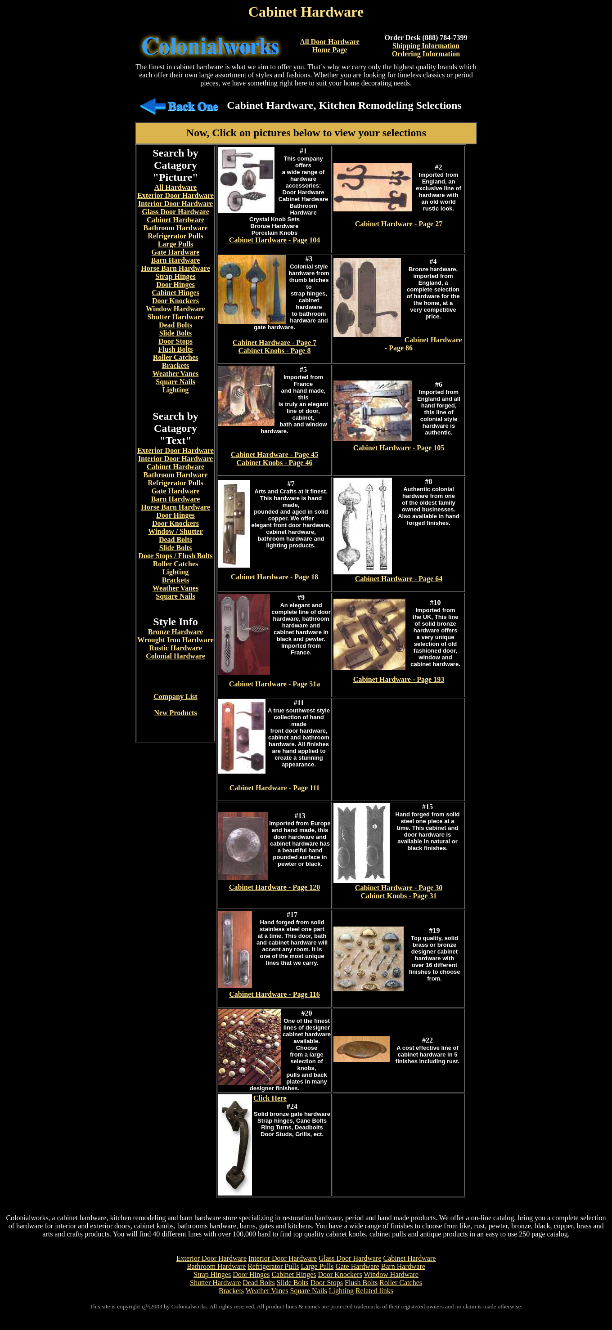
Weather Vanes (175, 373)
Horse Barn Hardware (175, 268)
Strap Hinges (175, 276)
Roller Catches (175, 357)
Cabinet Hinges (175, 292)
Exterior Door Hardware (175, 195)
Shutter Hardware (175, 317)
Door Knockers (175, 301)
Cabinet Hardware (175, 220)
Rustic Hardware (175, 648)
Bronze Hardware (175, 632)
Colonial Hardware (175, 656)
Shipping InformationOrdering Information (426, 50)
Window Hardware (175, 309)
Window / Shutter (175, 531)
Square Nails (175, 381)
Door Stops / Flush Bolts (175, 556)
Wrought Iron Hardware (175, 640)
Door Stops (175, 341)
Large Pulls (176, 244)
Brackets (175, 365)
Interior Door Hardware (175, 203)
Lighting (175, 390)
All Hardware (175, 187)
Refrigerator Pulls (175, 236)
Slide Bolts (175, 333)
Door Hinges (175, 284)
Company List (175, 696)
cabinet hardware (198, 67)
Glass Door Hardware (175, 211)
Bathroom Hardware (176, 228)
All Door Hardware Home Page (330, 46)
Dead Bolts (175, 325)
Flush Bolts (175, 349)
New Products (175, 712)
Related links (374, 1290)
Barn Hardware (175, 260)
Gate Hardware (176, 252)
